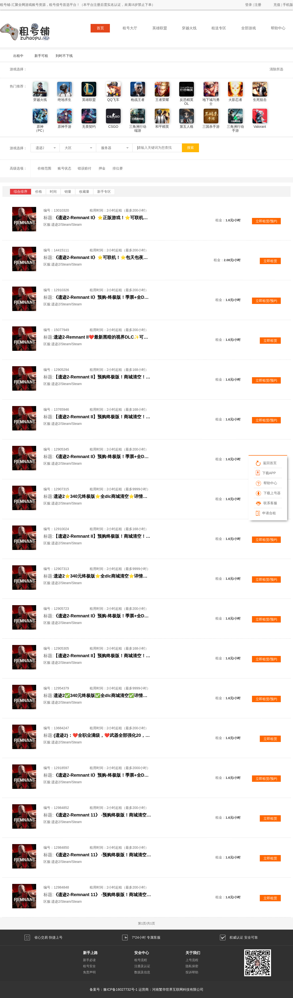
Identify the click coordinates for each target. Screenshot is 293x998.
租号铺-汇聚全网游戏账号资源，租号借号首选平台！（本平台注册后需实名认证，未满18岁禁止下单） (77, 5)
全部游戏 (248, 28)
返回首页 (266, 463)
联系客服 (266, 503)
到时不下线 (64, 56)
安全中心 (141, 953)
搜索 (190, 148)
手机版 (288, 5)
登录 (248, 5)
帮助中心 (278, 28)
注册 (257, 5)
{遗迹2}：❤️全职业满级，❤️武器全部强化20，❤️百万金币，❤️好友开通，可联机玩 (102, 735)
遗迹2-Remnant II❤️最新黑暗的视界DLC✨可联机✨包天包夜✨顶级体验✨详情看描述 (102, 337)
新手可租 (41, 56)
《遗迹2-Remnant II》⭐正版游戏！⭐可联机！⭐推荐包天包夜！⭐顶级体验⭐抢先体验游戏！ (102, 217)
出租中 (18, 56)
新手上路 (90, 953)
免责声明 (89, 972)
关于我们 (193, 953)
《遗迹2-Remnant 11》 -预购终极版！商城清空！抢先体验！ (102, 815)
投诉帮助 (192, 972)
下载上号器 (268, 493)
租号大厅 (130, 28)
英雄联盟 (159, 28)
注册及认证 (142, 966)
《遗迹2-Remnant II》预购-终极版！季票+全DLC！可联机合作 (102, 297)
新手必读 (89, 960)
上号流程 (192, 960)
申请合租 (266, 513)
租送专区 (218, 28)
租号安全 (89, 966)
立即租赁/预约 (266, 221)
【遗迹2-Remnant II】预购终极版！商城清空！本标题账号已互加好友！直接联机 (102, 377)
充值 (276, 5)
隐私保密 (192, 966)
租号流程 (140, 960)
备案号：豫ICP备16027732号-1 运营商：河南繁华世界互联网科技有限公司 (146, 989)
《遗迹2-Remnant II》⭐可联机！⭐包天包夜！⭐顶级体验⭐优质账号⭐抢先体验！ (102, 257)
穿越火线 (189, 28)
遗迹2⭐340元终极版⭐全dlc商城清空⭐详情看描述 (102, 496)
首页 (100, 28)
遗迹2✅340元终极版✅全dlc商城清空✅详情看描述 (102, 695)
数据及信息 (142, 972)
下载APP (266, 472)
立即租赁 (270, 261)
